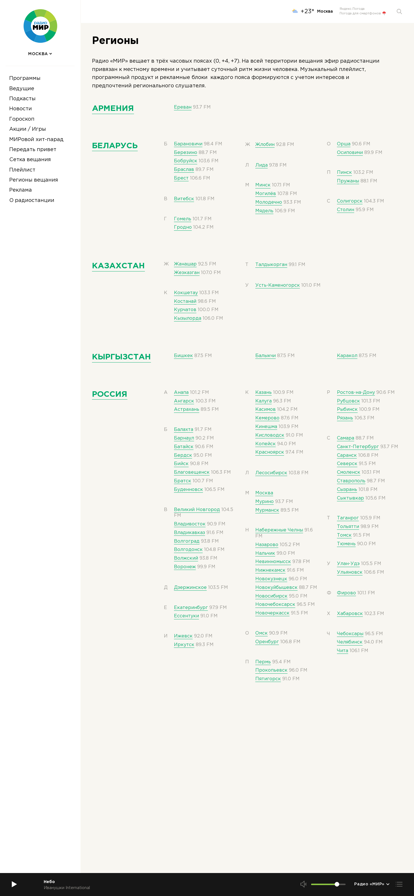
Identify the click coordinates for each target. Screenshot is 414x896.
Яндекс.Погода (352, 8)
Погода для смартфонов (363, 13)
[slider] (337, 884)
